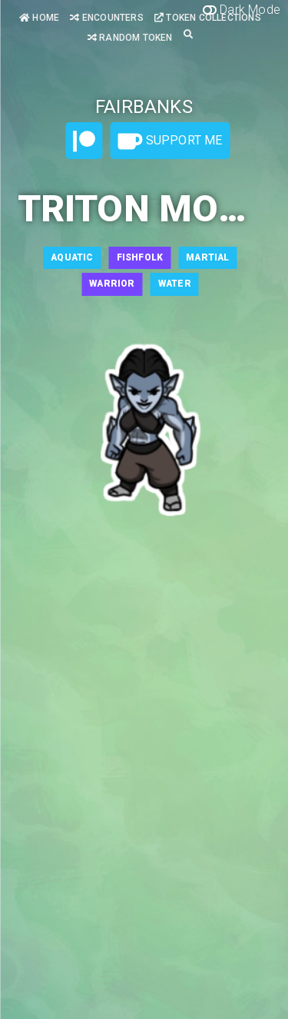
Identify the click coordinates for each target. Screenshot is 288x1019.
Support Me (170, 141)
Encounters (106, 17)
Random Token (130, 37)
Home (39, 17)
